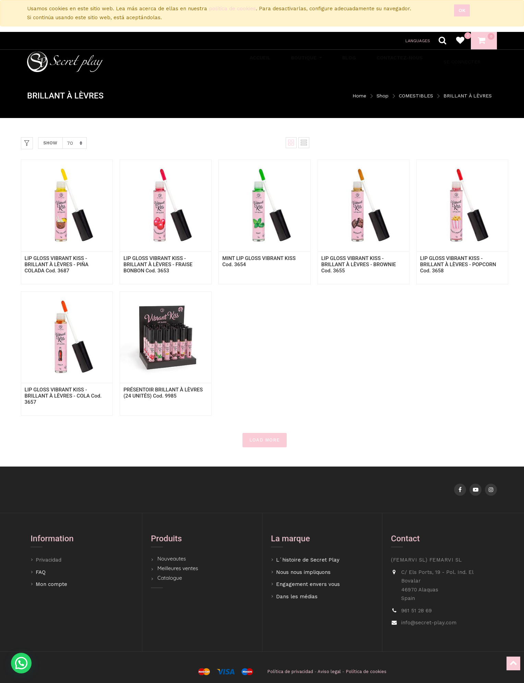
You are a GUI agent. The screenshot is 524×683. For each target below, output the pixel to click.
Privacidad (49, 560)
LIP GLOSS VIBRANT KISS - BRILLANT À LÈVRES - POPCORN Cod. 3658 (458, 264)
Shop (383, 95)
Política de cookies (366, 671)
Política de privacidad (290, 671)
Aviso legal (329, 671)
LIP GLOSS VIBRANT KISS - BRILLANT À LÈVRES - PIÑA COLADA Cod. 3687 (56, 264)
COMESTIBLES (416, 95)
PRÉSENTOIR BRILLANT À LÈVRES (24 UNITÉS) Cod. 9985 (163, 393)
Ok (461, 10)
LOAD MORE (264, 440)
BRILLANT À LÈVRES (467, 95)
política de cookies (232, 8)
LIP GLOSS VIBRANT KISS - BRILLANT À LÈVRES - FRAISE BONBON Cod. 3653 (157, 264)
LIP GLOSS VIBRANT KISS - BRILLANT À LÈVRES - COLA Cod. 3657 (63, 396)
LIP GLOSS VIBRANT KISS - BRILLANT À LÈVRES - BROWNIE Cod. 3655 (358, 264)
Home (359, 95)
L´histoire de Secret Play (308, 560)
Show (50, 142)
